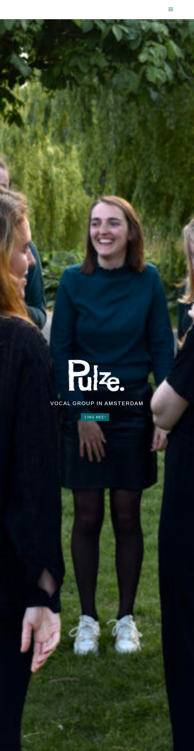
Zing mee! (95, 417)
